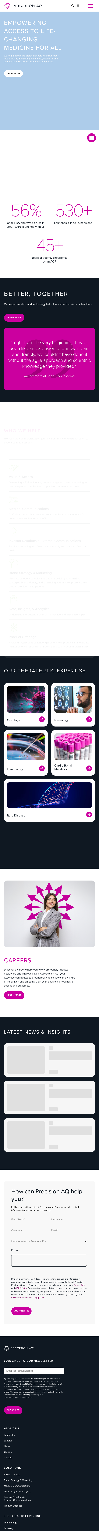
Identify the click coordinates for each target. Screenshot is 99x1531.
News (7, 1446)
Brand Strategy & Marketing (18, 1480)
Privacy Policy (80, 1285)
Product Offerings (13, 1505)
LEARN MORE (14, 317)
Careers (8, 1457)
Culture (8, 1452)
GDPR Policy (21, 1288)
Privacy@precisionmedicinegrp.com (27, 1297)
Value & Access (12, 1474)
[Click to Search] (72, 6)
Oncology (9, 1528)
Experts (8, 1440)
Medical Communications (17, 1486)
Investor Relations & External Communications (17, 1498)
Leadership (9, 1435)
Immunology (10, 1522)
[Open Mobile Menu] (90, 6)
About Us (11, 1428)
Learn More (13, 73)
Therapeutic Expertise (22, 1516)
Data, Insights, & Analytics (17, 1491)
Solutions (12, 1468)
